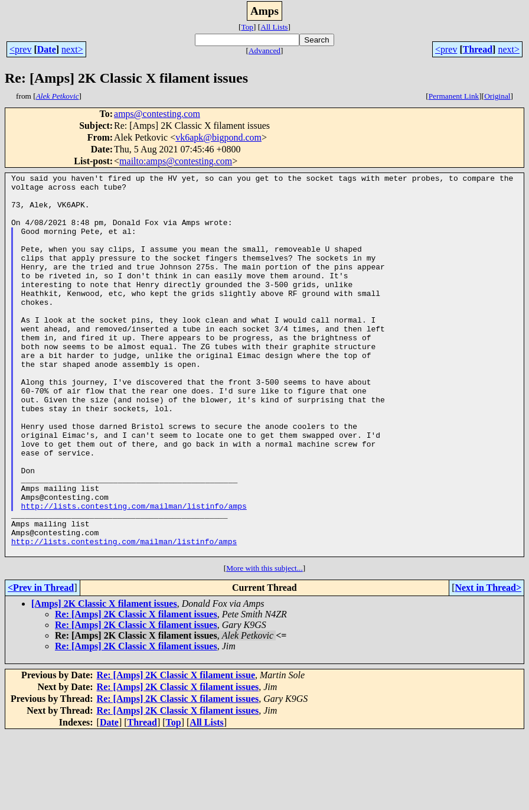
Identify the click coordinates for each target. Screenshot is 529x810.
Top (247, 26)
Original (497, 96)
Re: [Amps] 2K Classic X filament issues (136, 690)
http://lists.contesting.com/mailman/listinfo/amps (134, 573)
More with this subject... (264, 644)
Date (46, 49)
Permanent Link (454, 96)
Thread (477, 49)
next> (72, 49)
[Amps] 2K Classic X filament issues (104, 680)
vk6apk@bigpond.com (218, 137)
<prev (20, 49)
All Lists (274, 26)
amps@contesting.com (157, 114)
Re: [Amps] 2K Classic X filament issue (176, 751)
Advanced (264, 50)
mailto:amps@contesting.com (175, 161)
